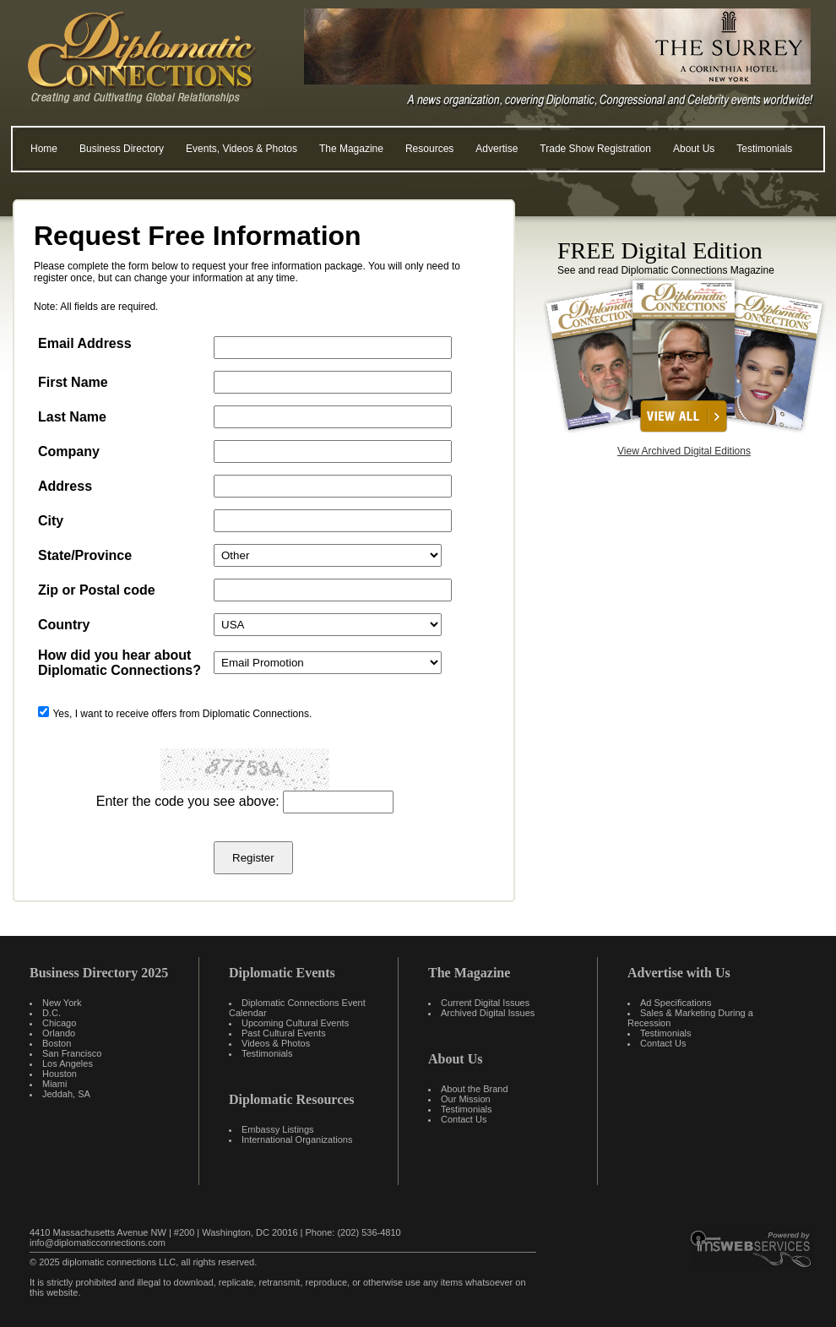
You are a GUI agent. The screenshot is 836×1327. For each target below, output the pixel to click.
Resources (429, 149)
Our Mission (466, 1099)
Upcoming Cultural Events (295, 1023)
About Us (693, 149)
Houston (59, 1074)
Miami (54, 1084)
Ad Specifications (675, 1003)
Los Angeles (67, 1063)
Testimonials (764, 149)
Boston (56, 1043)
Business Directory (121, 149)
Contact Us (463, 1119)
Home (43, 149)
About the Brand (474, 1089)
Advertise (496, 149)
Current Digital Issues (485, 1003)
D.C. (51, 1013)
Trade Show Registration (595, 149)
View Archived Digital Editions (684, 451)
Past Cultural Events (284, 1033)
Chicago (59, 1023)
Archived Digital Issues (488, 1013)
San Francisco (71, 1053)
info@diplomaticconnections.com (98, 1242)
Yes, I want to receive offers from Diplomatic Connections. (182, 714)
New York (61, 1003)
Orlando (58, 1033)
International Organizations (297, 1139)
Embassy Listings (278, 1129)
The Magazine (351, 149)
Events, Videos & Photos (241, 149)
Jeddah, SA (66, 1094)
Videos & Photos (276, 1043)
